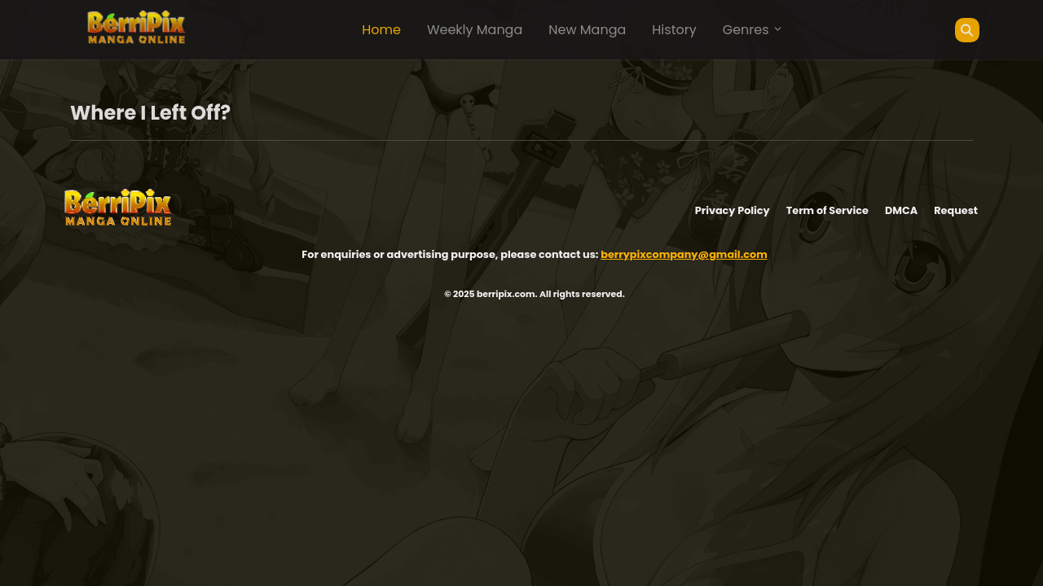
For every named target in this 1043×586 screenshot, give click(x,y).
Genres (753, 29)
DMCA (901, 210)
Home (381, 29)
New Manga (587, 29)
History (674, 29)
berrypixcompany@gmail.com (684, 254)
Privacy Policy (732, 210)
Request (956, 210)
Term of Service (827, 210)
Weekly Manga (474, 29)
